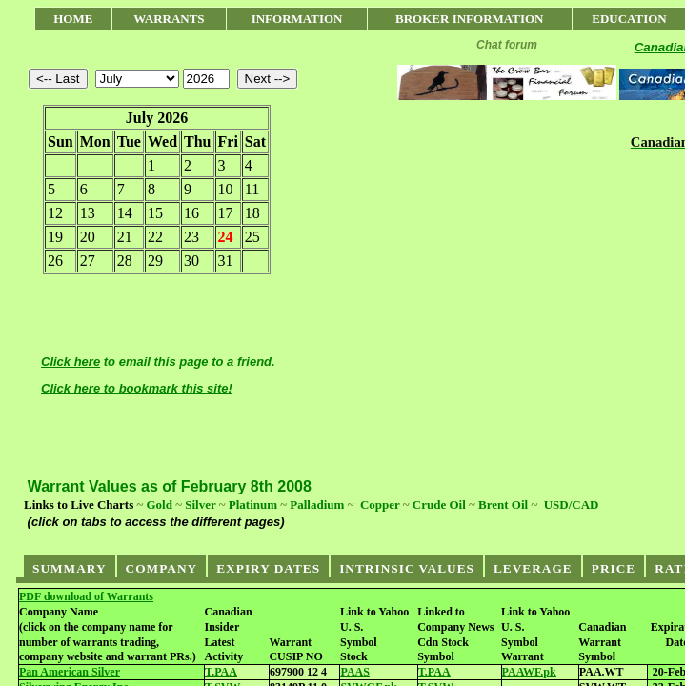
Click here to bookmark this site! (136, 388)
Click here (70, 361)
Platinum (253, 504)
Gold (158, 504)
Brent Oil (503, 504)
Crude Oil (439, 504)
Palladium (317, 504)
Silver (200, 504)
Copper (380, 504)
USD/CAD (571, 504)
